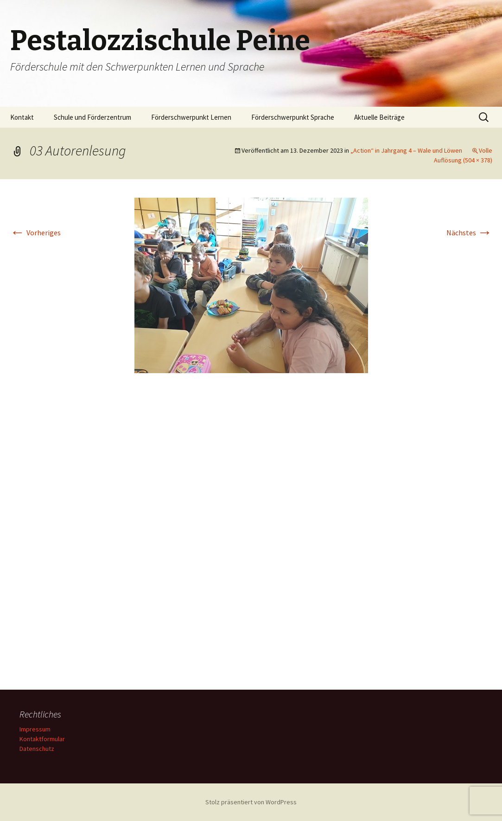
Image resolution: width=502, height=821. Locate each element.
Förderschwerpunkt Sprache (292, 117)
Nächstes (469, 232)
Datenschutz (36, 748)
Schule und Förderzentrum (92, 117)
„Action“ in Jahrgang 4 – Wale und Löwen (406, 150)
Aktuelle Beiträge (379, 117)
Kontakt (22, 117)
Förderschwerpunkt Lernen (191, 117)
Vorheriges (35, 232)
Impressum (35, 729)
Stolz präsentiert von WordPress (251, 802)
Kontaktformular (42, 739)
